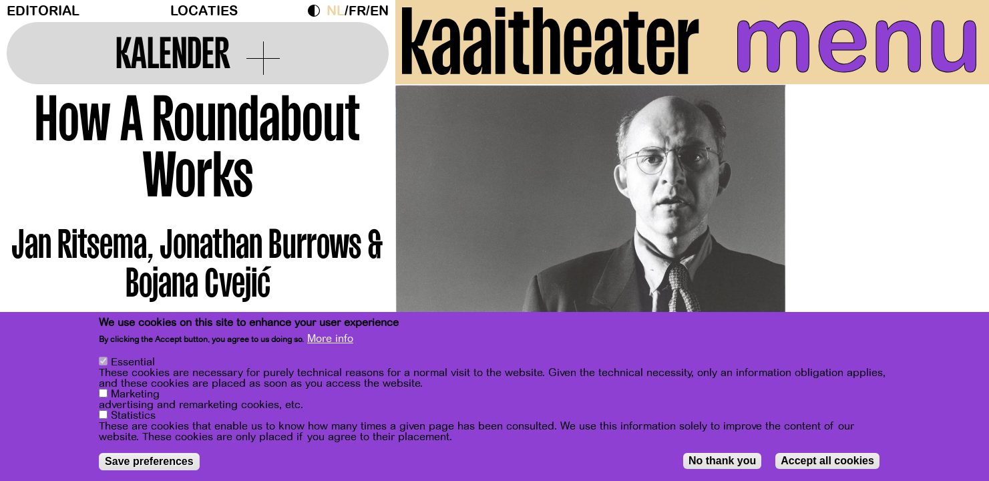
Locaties (204, 11)
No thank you (722, 461)
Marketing (135, 395)
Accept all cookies (827, 461)
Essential (133, 362)
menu (857, 40)
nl (336, 11)
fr (357, 11)
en (379, 11)
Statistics (133, 416)
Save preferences (149, 462)
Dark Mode (317, 11)
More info (330, 339)
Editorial (43, 11)
